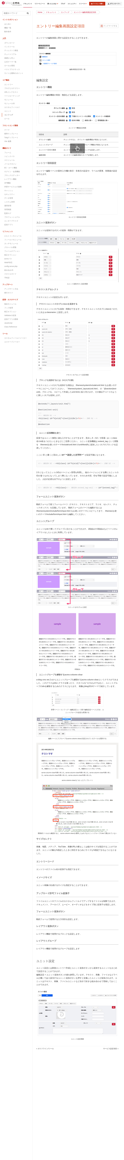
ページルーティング (12, 96)
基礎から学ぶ (9, 58)
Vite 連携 (7, 141)
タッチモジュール (11, 243)
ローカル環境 (9, 66)
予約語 (6, 278)
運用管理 (7, 206)
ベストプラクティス (12, 69)
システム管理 (9, 202)
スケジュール (9, 160)
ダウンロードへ (114, 4)
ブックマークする (110, 26)
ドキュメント (27, 4)
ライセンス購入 (97, 4)
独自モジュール (10, 304)
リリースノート (40, 4)
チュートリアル (10, 54)
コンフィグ (65, 12)
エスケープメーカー (12, 342)
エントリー (8, 84)
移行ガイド (8, 293)
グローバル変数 (10, 247)
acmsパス (8, 259)
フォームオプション (12, 251)
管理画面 (7, 209)
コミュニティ (72, 4)
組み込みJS (8, 270)
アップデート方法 (11, 289)
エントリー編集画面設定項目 (85, 12)
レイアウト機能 (10, 179)
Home (40, 12)
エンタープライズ (11, 221)
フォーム (7, 153)
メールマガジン (10, 164)
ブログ (63, 4)
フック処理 (8, 308)
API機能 (7, 183)
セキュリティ (9, 194)
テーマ (6, 130)
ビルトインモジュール (13, 236)
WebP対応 (8, 262)
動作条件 (7, 32)
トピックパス (9, 156)
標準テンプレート (11, 134)
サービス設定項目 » (110, 1049)
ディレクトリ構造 (11, 50)
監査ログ (7, 213)
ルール (6, 119)
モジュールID (9, 103)
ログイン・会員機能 (12, 172)
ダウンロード (9, 43)
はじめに (7, 24)
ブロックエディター (12, 175)
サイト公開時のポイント (13, 73)
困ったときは (52, 4)
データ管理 (8, 198)
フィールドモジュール (13, 240)
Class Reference (10, 327)
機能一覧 (7, 28)
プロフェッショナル (12, 217)
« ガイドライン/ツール (45, 1049)
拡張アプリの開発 (11, 319)
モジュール (8, 100)
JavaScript (8, 323)
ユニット (7, 111)
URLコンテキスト (11, 92)
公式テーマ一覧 (10, 62)
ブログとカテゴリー (12, 88)
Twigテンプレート (11, 137)
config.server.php (10, 266)
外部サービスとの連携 (13, 187)
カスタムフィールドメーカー (15, 338)
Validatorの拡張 (10, 315)
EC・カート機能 (10, 168)
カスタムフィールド (12, 107)
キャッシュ (8, 190)
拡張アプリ (8, 225)
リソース (82, 4)
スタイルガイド (10, 274)
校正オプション (10, 255)
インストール (9, 47)
